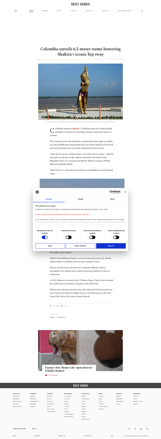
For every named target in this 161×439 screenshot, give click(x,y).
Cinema (45, 10)
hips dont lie (61, 317)
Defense (66, 411)
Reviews (105, 10)
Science (84, 409)
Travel (83, 401)
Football (118, 396)
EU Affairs (16, 404)
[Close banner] (125, 192)
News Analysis (17, 406)
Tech (65, 409)
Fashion (84, 406)
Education (33, 399)
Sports (119, 394)
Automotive (67, 396)
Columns (135, 396)
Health (83, 396)
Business (68, 394)
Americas (50, 401)
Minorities (33, 404)
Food (83, 404)
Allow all (111, 246)
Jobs (14, 436)
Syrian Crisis (50, 409)
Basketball (119, 399)
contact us (88, 436)
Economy (67, 399)
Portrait (89, 10)
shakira (52, 317)
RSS (112, 436)
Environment (85, 399)
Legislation (16, 399)
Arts (31, 10)
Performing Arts (125, 10)
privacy (37, 436)
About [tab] (112, 199)
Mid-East (49, 396)
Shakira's (76, 128)
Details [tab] (80, 199)
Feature (84, 416)
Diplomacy (16, 396)
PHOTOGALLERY (53, 375)
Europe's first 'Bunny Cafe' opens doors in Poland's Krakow (69, 369)
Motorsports (120, 401)
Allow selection (80, 246)
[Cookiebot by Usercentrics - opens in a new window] (111, 192)
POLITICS (16, 394)
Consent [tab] (49, 199)
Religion (84, 411)
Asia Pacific (50, 404)
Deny (50, 246)
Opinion (136, 394)
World (50, 394)
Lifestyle (85, 394)
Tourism (66, 406)
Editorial (135, 404)
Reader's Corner (138, 401)
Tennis (118, 404)
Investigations (34, 401)
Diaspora (33, 406)
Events (73, 10)
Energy (66, 401)
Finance (66, 404)
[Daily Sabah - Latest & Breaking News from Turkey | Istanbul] (80, 4)
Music (59, 10)
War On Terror (17, 401)
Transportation (69, 414)
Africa (49, 406)
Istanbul (32, 396)
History (84, 414)
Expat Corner (85, 419)
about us (62, 436)
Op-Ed (135, 399)
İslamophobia (51, 411)
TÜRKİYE (33, 394)
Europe (49, 399)
